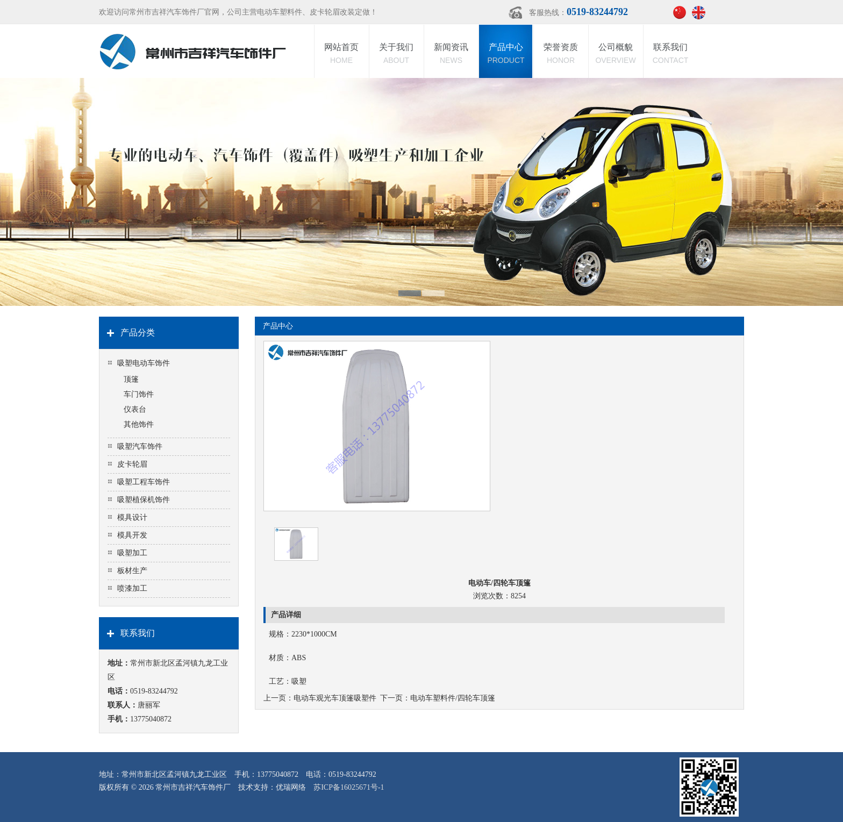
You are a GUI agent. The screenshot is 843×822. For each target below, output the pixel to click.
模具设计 (132, 517)
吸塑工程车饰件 (143, 482)
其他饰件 (139, 424)
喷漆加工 (132, 588)
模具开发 (132, 535)
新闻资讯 (451, 54)
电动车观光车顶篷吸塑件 (335, 698)
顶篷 (131, 379)
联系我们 (670, 54)
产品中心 (506, 54)
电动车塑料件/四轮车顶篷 (452, 698)
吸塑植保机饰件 (143, 500)
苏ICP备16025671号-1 (348, 787)
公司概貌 (615, 54)
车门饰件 (139, 394)
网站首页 (341, 54)
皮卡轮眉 (132, 464)
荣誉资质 (561, 54)
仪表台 (135, 409)
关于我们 (396, 54)
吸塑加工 (132, 553)
